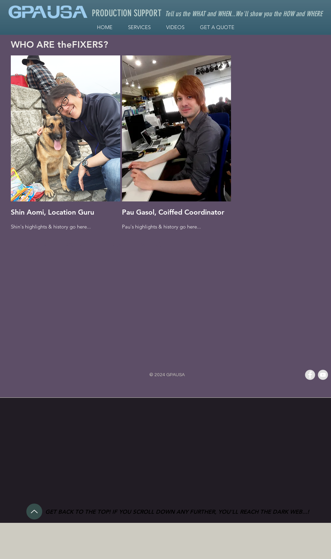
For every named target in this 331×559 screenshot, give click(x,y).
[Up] (34, 511)
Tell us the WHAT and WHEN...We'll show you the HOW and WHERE (243, 13)
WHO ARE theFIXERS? (59, 44)
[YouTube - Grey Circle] (323, 375)
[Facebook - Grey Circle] (310, 375)
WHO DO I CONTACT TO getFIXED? (84, 244)
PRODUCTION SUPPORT (126, 13)
